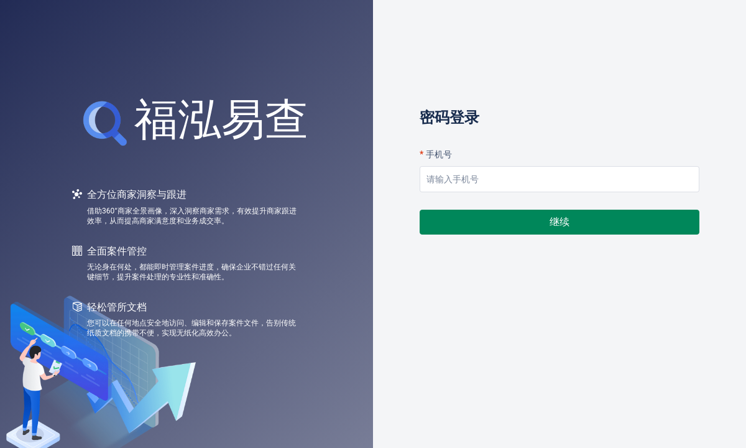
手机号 (439, 154)
